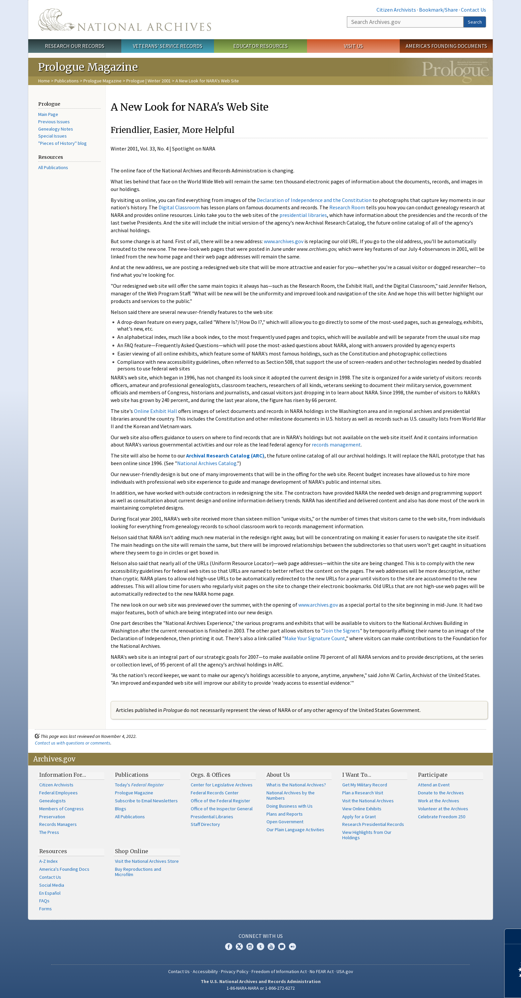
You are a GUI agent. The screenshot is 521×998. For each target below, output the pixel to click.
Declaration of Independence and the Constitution (314, 200)
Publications (66, 81)
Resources (53, 851)
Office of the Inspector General (222, 809)
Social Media (51, 885)
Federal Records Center (215, 793)
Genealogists (52, 801)
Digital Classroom (179, 207)
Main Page (48, 114)
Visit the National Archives (368, 801)
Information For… (62, 774)
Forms (45, 909)
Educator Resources (260, 46)
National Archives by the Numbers (290, 795)
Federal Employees (58, 793)
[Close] (513, 936)
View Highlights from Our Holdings (366, 835)
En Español (49, 893)
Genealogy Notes (55, 129)
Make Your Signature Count (314, 638)
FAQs (44, 901)
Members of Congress (61, 809)
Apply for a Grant (359, 817)
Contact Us (473, 9)
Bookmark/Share (438, 9)
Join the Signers (341, 630)
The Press (49, 832)
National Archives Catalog (207, 463)
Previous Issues (54, 122)
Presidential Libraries (212, 817)
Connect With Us (261, 936)
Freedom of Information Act (279, 971)
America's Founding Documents (446, 46)
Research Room (347, 207)
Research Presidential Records (373, 824)
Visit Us (353, 46)
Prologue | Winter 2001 (148, 81)
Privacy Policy (235, 971)
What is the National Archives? (296, 785)
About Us (278, 774)
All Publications (53, 167)
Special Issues (52, 136)
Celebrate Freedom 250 (441, 817)
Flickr (292, 946)
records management (336, 444)
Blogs (120, 809)
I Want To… (356, 774)
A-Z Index (48, 861)
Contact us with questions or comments (72, 743)
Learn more (461, 986)
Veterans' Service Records (167, 46)
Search (475, 22)
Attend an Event (434, 785)
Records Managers (58, 824)
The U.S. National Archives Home (124, 19)
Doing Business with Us (289, 806)
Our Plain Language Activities (295, 830)
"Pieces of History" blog (62, 143)
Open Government (284, 822)
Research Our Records (74, 46)
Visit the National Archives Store (147, 861)
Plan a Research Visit (362, 793)
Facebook (229, 946)
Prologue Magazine (102, 81)
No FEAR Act (322, 971)
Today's (139, 785)
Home (44, 81)
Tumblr (260, 946)
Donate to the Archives (441, 793)
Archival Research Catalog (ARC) (225, 455)
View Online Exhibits (361, 809)
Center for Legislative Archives (222, 785)
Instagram (250, 946)
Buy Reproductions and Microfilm (138, 871)
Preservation (52, 817)
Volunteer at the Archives (443, 809)
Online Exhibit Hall (155, 411)
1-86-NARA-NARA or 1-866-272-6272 (261, 988)
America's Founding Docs (64, 869)
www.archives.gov (283, 241)
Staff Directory (205, 824)
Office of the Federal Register (220, 801)
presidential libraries (303, 215)
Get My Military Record (364, 785)
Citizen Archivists (396, 9)
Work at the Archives (438, 801)
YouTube (271, 946)
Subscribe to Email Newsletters (146, 801)
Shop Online (131, 851)
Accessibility (205, 971)
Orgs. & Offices (211, 774)
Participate (433, 774)
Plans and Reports (284, 814)
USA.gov (345, 971)
